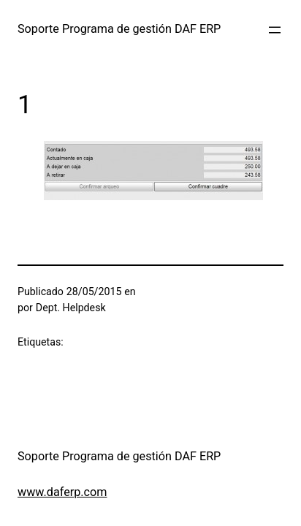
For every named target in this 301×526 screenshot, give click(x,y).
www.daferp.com (62, 492)
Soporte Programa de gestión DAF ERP (119, 29)
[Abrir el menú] (274, 30)
